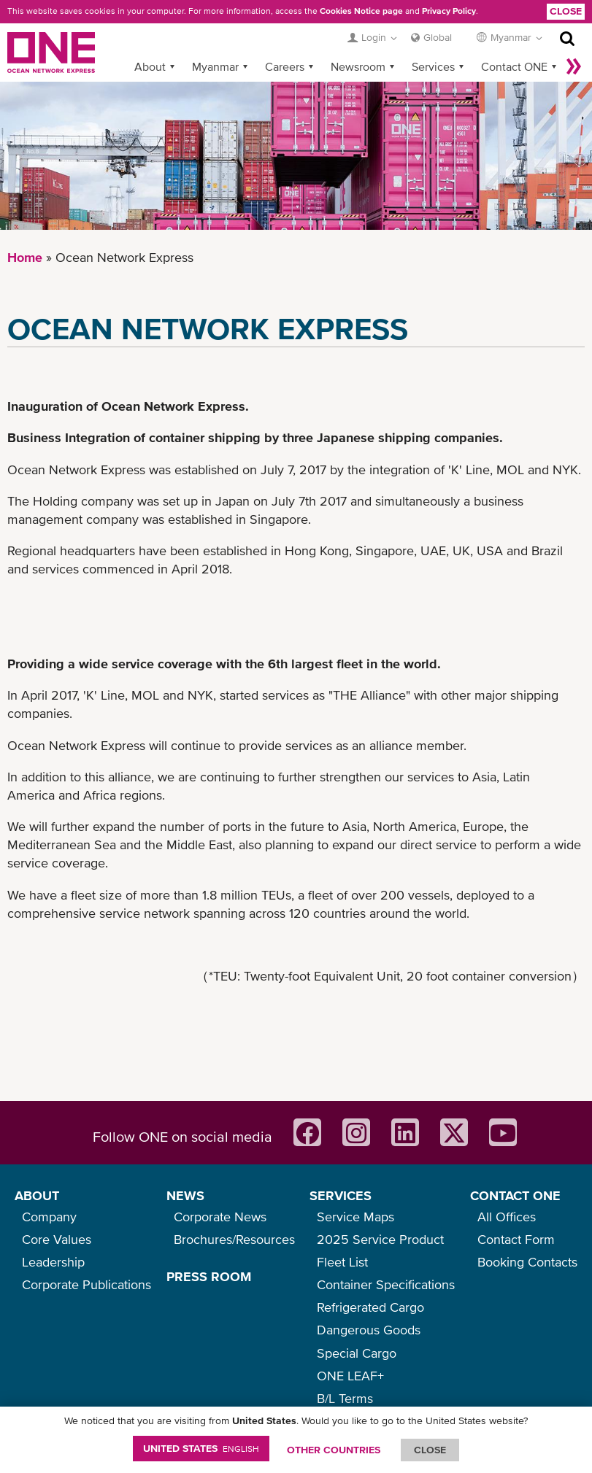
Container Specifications (386, 1284)
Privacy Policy (449, 11)
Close (566, 11)
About (150, 66)
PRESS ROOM (208, 1276)
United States (201, 1448)
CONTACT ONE (515, 1195)
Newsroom (358, 66)
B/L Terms (345, 1398)
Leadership (53, 1261)
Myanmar (215, 66)
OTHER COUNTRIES (333, 1449)
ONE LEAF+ (350, 1375)
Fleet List (342, 1261)
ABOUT (37, 1195)
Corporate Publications (86, 1284)
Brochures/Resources (234, 1239)
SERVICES (341, 1195)
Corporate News (220, 1216)
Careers (284, 66)
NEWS (185, 1195)
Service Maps (355, 1216)
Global (437, 37)
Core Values (56, 1239)
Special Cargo (356, 1353)
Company (49, 1216)
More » (574, 66)
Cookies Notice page (361, 11)
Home (24, 257)
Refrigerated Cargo (370, 1307)
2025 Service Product (380, 1239)
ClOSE (430, 1449)
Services (433, 66)
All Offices (506, 1216)
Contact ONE (514, 66)
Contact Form (516, 1239)
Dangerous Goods (368, 1329)
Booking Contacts (527, 1261)
